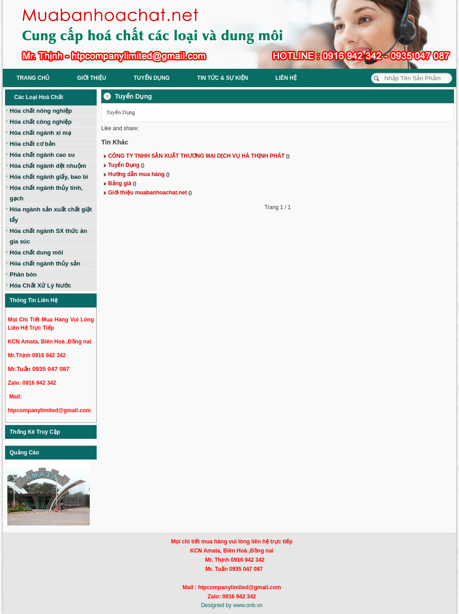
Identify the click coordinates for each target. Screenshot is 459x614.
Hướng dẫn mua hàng (138, 174)
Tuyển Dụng (126, 165)
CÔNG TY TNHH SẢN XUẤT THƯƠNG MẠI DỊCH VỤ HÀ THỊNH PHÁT (199, 156)
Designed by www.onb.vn (232, 605)
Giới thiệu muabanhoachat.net (150, 192)
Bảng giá (122, 183)
